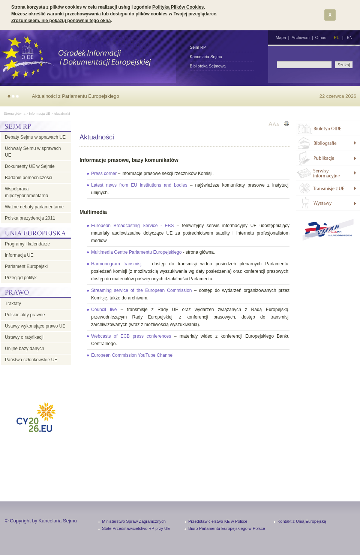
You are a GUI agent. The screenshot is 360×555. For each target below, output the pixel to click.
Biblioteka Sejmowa (208, 66)
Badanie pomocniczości (28, 177)
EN (349, 37)
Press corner (104, 173)
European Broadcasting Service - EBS (132, 225)
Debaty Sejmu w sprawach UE (35, 137)
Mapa (281, 37)
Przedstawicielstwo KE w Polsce (218, 521)
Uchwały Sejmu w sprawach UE (33, 152)
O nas (320, 37)
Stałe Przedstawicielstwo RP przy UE (136, 528)
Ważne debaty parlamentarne (34, 206)
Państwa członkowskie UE (31, 359)
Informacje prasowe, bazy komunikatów (129, 160)
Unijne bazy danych (24, 348)
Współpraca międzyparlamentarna (26, 192)
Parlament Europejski (26, 266)
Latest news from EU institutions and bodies (139, 185)
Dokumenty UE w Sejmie (30, 166)
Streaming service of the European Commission (141, 290)
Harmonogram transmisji (116, 263)
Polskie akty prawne (25, 314)
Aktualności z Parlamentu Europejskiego (75, 96)
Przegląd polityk (21, 277)
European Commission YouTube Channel (132, 355)
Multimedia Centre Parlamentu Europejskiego (136, 252)
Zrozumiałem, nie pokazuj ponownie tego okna (61, 20)
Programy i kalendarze (27, 244)
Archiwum (300, 37)
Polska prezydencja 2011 (30, 218)
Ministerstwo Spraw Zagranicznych (134, 521)
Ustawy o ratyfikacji (24, 337)
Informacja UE (39, 113)
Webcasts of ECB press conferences (131, 336)
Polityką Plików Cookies (178, 7)
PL (336, 37)
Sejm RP (198, 47)
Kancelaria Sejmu (206, 56)
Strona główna (15, 113)
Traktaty (13, 303)
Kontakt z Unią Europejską (302, 521)
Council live (104, 309)
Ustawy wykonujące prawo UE (35, 326)
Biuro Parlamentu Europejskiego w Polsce (226, 528)
